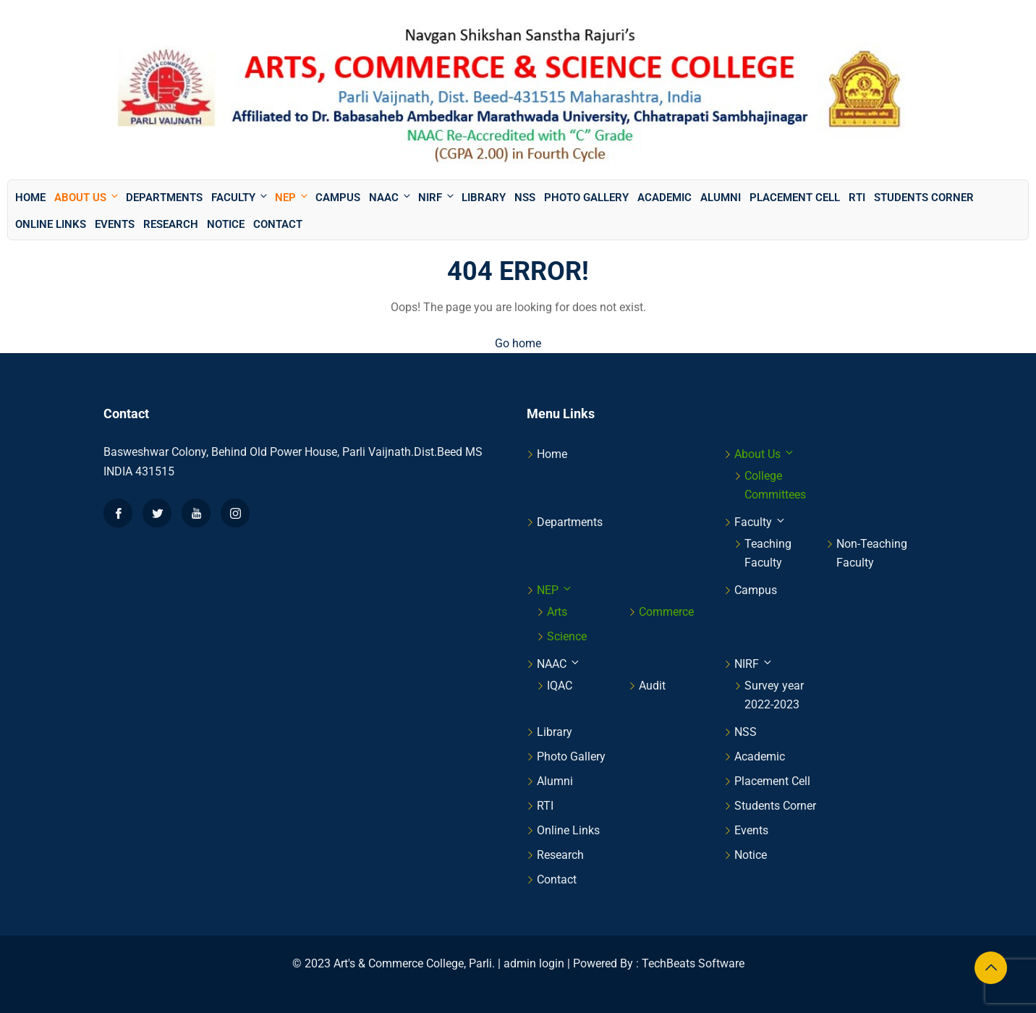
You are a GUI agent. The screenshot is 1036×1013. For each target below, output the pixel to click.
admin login (534, 963)
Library (484, 197)
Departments (164, 197)
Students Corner (924, 197)
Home (30, 197)
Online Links (50, 224)
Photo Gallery (586, 197)
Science (567, 636)
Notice (226, 224)
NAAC (390, 197)
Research (170, 224)
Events (115, 224)
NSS (524, 197)
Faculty (240, 197)
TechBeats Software (693, 963)
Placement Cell (795, 197)
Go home (518, 343)
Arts (557, 612)
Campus (337, 197)
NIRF (437, 197)
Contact (277, 224)
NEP (292, 197)
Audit (652, 685)
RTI (857, 197)
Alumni (720, 197)
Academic (664, 197)
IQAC (559, 685)
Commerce (666, 612)
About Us (87, 197)
